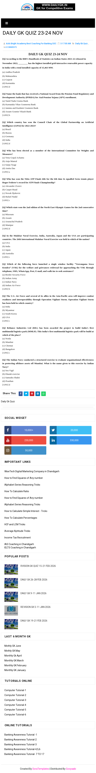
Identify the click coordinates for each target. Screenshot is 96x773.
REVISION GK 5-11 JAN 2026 (36, 607)
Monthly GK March (14, 660)
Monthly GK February (15, 665)
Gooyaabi (71, 768)
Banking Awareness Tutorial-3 (20, 744)
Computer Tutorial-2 (15, 695)
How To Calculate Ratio (16, 491)
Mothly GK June (12, 645)
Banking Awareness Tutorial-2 (20, 739)
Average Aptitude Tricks (17, 531)
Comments (11, 47)
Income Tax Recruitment (17, 537)
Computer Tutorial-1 (15, 690)
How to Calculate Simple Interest (21, 511)
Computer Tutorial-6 (15, 714)
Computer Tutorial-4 (15, 705)
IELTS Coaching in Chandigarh (20, 547)
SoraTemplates (40, 768)
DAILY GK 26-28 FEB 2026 (34, 579)
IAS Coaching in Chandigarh (19, 544)
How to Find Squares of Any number (23, 478)
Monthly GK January (15, 670)
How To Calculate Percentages (20, 517)
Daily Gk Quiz (81, 44)
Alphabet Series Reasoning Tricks (22, 484)
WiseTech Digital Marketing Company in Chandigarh (31, 471)
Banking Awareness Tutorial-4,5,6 (22, 749)
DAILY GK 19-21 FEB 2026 (34, 620)
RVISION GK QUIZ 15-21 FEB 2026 (38, 566)
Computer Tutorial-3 (15, 700)
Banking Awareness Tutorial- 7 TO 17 (24, 754)
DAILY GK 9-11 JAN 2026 (33, 593)
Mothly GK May (12, 650)
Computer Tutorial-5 (15, 709)
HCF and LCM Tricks (14, 524)
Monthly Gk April (13, 655)
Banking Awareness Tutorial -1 (20, 734)
